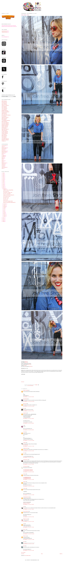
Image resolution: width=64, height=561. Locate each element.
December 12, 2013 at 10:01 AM (28, 401)
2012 (3, 217)
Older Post (61, 553)
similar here (25, 361)
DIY (2, 154)
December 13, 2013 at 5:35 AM (28, 479)
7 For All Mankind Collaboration (6, 120)
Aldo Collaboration (4, 137)
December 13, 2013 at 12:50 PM (28, 494)
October (4, 205)
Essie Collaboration (4, 136)
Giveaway (3, 166)
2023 (3, 176)
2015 (3, 185)
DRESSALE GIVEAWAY (26, 503)
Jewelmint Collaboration (5, 133)
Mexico (3, 168)
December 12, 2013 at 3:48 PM (28, 418)
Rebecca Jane (25, 403)
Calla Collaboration (4, 134)
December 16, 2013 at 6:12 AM (28, 550)
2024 (3, 175)
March (4, 213)
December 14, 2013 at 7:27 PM (28, 527)
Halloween (3, 160)
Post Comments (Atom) (27, 555)
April (4, 212)
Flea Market (3, 156)
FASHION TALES (25, 448)
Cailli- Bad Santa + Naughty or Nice (7, 192)
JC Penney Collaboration (5, 131)
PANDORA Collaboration (5, 110)
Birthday (3, 158)
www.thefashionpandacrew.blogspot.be (28, 469)
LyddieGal (24, 442)
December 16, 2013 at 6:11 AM (28, 543)
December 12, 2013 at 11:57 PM (28, 446)
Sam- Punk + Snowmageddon (7, 193)
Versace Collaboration (4, 108)
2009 (3, 221)
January (4, 216)
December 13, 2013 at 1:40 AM (28, 464)
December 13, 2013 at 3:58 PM (28, 504)
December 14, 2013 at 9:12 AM (28, 521)
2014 (3, 186)
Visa (23, 523)
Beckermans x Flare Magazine (5, 111)
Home (42, 553)
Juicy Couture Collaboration (5, 122)
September (4, 206)
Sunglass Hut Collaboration (5, 117)
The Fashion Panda (25, 466)
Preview (3, 157)
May (4, 211)
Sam (23, 506)
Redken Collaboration (4, 121)
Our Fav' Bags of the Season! (6, 196)
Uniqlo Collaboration (4, 130)
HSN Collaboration (4, 119)
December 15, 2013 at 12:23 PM (28, 539)
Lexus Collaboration (4, 109)
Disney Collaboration (4, 104)
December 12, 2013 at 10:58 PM (28, 440)
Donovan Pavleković (25, 511)
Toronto (3, 146)
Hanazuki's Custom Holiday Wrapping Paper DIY (9, 202)
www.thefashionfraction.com (27, 477)
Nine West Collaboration (5, 132)
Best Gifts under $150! (6, 191)
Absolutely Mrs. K (25, 459)
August (4, 207)
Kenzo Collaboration (4, 107)
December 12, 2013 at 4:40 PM (28, 423)
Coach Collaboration (4, 103)
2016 (3, 184)
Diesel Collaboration (4, 106)
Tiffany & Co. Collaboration (5, 105)
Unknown (24, 481)
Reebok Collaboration (4, 118)
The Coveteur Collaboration (5, 123)
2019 (3, 180)
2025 (3, 174)
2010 (3, 220)
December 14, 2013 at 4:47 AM (28, 516)
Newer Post (22, 553)
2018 (3, 181)
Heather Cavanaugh (25, 390)
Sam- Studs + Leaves (5, 198)
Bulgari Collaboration (4, 135)
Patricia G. (24, 529)
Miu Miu (25, 365)
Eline (24, 408)
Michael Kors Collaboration (5, 124)
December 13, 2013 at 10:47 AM (28, 486)
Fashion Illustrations (4, 167)
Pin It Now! (22, 381)
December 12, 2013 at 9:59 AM (28, 396)
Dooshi (24, 541)
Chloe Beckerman (30, 385)
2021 (3, 179)
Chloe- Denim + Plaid (25, 14)
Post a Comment (23, 552)
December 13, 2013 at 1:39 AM (28, 457)
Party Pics (3, 153)
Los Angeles (3, 155)
